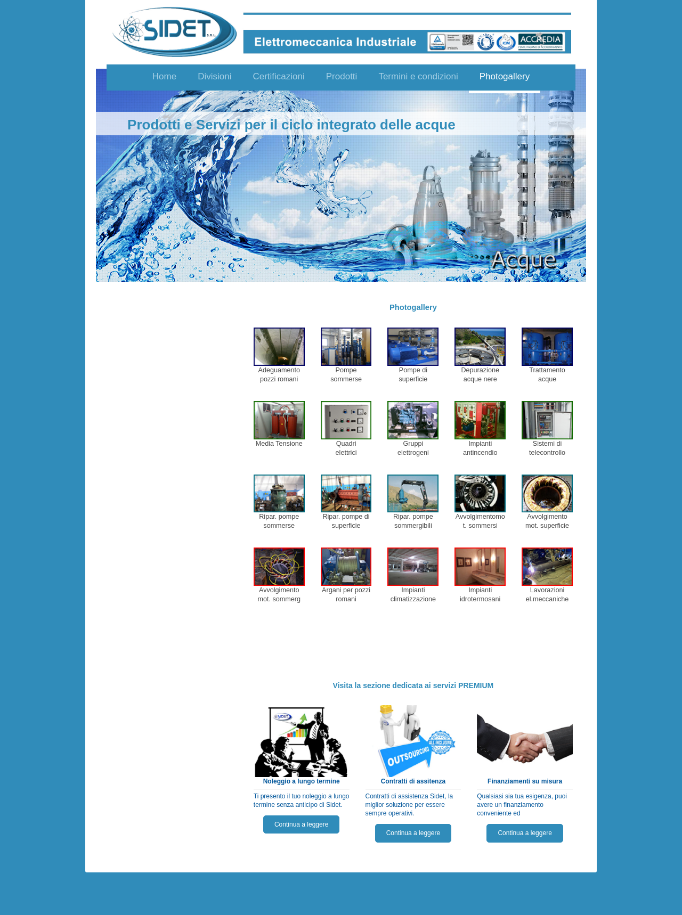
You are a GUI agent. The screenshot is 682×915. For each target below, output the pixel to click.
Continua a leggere (301, 824)
